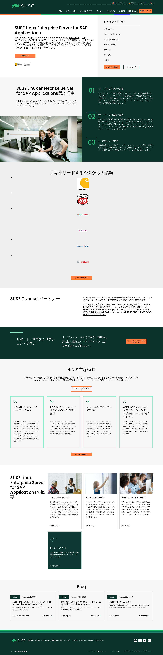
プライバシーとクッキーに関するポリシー (133, 651)
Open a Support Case (21, 651)
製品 (60, 11)
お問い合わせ (132, 11)
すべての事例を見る (81, 278)
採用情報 (30, 640)
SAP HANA (74, 37)
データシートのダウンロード (81, 389)
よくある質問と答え (111, 39)
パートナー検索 (110, 44)
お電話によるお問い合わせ (95, 640)
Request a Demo (112, 67)
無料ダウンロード (145, 11)
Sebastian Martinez (20, 616)
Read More (46, 616)
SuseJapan (66, 616)
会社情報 (122, 11)
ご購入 (106, 60)
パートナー (99, 11)
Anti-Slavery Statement (49, 640)
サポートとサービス (86, 11)
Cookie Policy (148, 651)
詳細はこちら (54, 525)
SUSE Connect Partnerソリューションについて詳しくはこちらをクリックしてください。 (117, 313)
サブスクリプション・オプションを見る (136, 341)
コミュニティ (111, 11)
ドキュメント (109, 29)
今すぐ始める (54, 566)
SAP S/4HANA (36, 40)
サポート (107, 50)
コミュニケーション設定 (71, 640)
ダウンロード (131, 67)
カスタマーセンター (119, 3)
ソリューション (71, 11)
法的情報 (37, 640)
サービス (107, 55)
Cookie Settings (115, 651)
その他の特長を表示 (81, 454)
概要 (61, 640)
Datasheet (25, 56)
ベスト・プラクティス (112, 34)
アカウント (133, 3)
